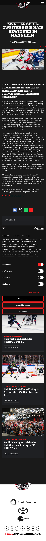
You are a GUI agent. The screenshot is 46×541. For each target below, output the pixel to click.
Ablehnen (23, 311)
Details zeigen (34, 292)
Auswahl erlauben (23, 305)
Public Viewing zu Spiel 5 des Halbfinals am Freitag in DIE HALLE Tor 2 (20, 445)
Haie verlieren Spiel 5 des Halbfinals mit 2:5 (18, 340)
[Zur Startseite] (23, 5)
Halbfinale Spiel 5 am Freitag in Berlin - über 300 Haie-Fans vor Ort (21, 392)
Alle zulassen (23, 299)
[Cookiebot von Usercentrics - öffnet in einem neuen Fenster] (34, 228)
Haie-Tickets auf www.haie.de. (13, 196)
